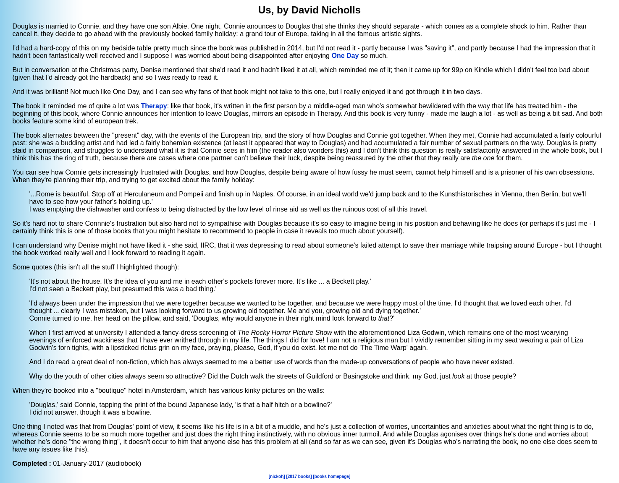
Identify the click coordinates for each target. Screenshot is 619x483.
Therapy (154, 106)
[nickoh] (277, 476)
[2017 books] (299, 476)
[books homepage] (331, 476)
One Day (345, 55)
